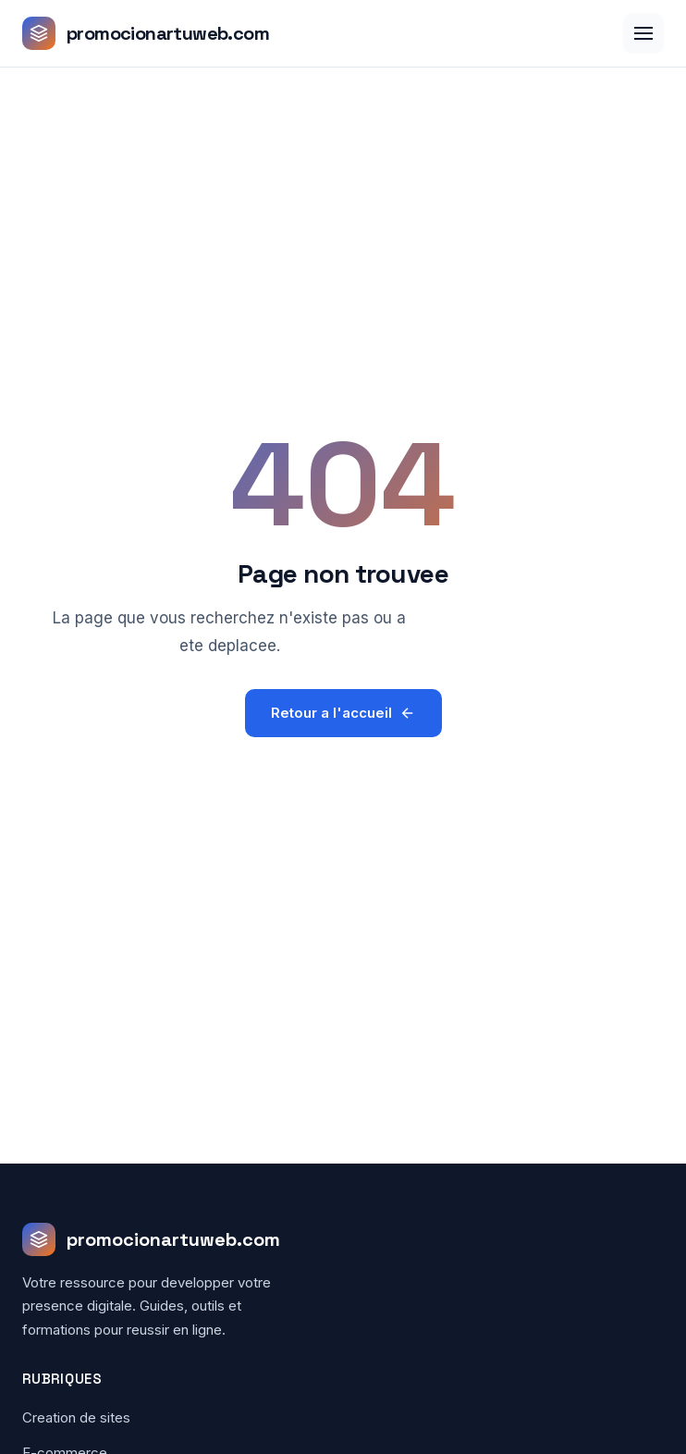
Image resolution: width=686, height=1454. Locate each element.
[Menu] (643, 33)
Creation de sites (76, 1417)
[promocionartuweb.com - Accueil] (145, 33)
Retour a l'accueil (343, 712)
